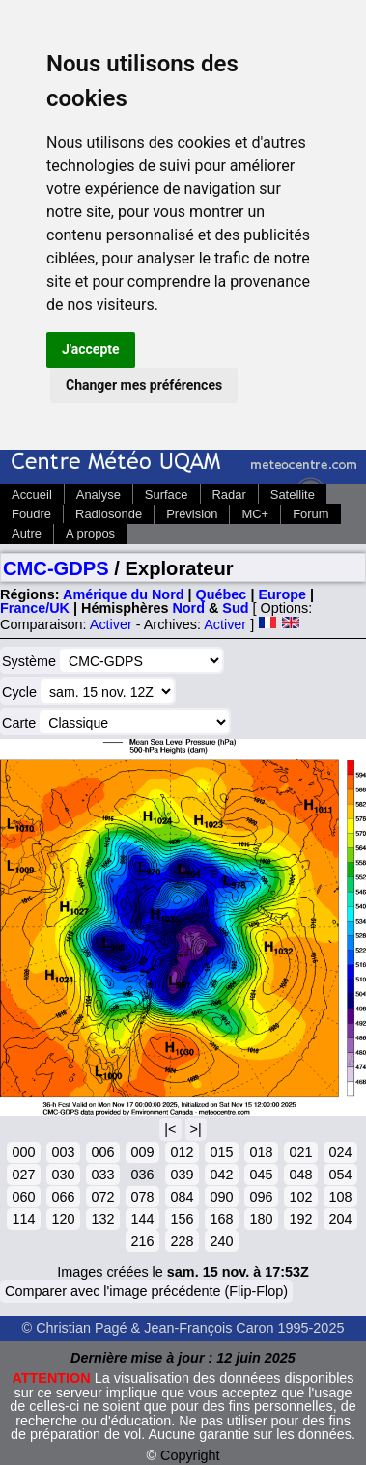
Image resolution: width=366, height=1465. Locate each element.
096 (260, 1196)
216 (142, 1241)
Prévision (191, 514)
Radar (229, 494)
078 (142, 1196)
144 (142, 1219)
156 (181, 1219)
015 (221, 1152)
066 (62, 1196)
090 (221, 1196)
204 (340, 1219)
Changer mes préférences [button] (144, 385)
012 (181, 1152)
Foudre (31, 514)
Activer (111, 624)
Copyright (190, 1455)
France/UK (35, 608)
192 (300, 1219)
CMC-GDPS (56, 568)
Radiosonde (108, 514)
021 (300, 1152)
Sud (235, 608)
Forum (310, 514)
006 (102, 1152)
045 (260, 1174)
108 (340, 1196)
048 (300, 1174)
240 (221, 1241)
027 (23, 1174)
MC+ (254, 514)
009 (142, 1152)
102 (300, 1196)
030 (62, 1174)
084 (181, 1196)
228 (181, 1241)
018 (260, 1152)
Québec (221, 594)
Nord (188, 608)
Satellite (292, 494)
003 (62, 1152)
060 (23, 1196)
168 (221, 1219)
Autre (27, 533)
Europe (282, 594)
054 (340, 1174)
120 (62, 1219)
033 (102, 1174)
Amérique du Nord (123, 594)
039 (181, 1174)
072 (102, 1196)
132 (102, 1219)
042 (221, 1174)
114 (23, 1219)
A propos (90, 533)
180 (260, 1219)
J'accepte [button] (91, 349)
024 (340, 1152)
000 (23, 1152)
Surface (166, 494)
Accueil (32, 494)
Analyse (98, 494)
